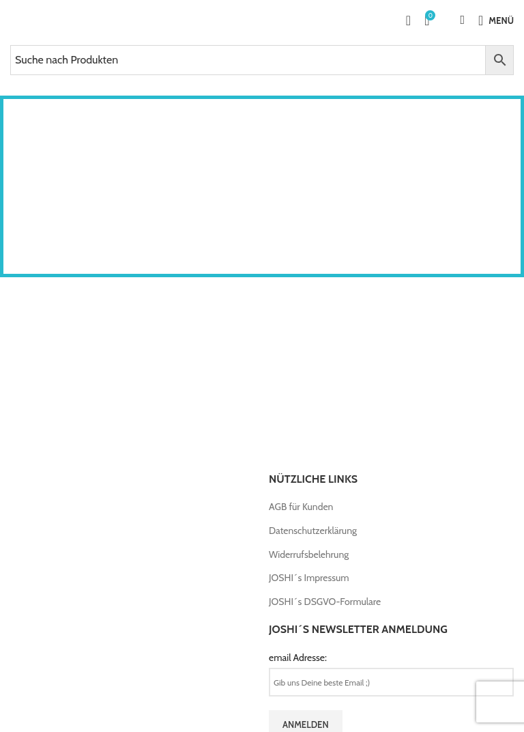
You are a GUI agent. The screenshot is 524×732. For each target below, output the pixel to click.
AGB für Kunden (301, 507)
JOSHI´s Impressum (309, 578)
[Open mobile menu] (496, 20)
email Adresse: (298, 657)
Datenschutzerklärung (313, 530)
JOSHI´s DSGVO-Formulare (325, 601)
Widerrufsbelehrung (309, 554)
